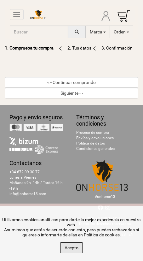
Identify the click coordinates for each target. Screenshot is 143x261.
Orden (121, 31)
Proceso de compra (92, 132)
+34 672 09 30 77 (24, 172)
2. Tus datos (79, 47)
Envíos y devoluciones (95, 138)
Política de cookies (102, 234)
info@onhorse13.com (27, 194)
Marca (98, 31)
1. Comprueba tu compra (29, 47)
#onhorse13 (105, 196)
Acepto (71, 247)
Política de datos (90, 143)
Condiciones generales (95, 148)
